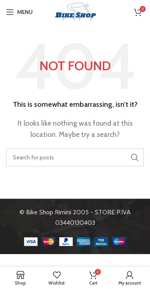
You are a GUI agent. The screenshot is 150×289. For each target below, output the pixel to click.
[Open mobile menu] (19, 12)
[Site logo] (75, 11)
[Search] (75, 157)
